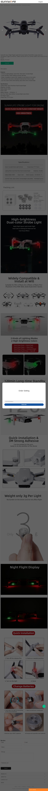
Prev (2, 30)
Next (46, 30)
